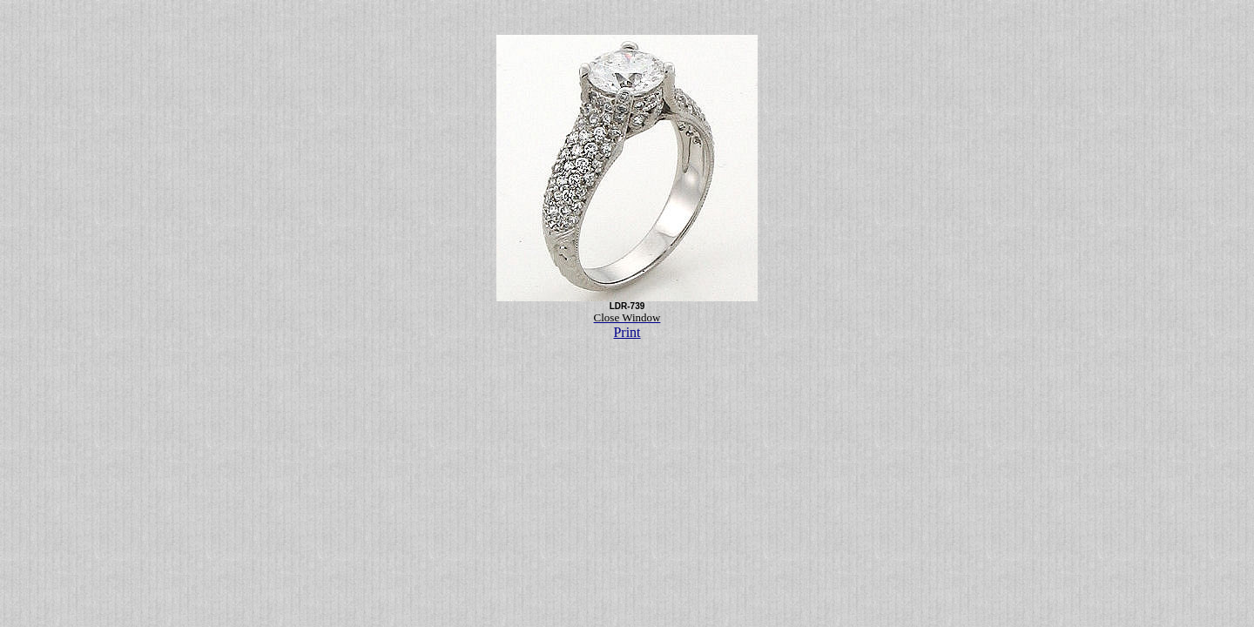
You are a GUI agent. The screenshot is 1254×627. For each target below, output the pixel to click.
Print (626, 332)
